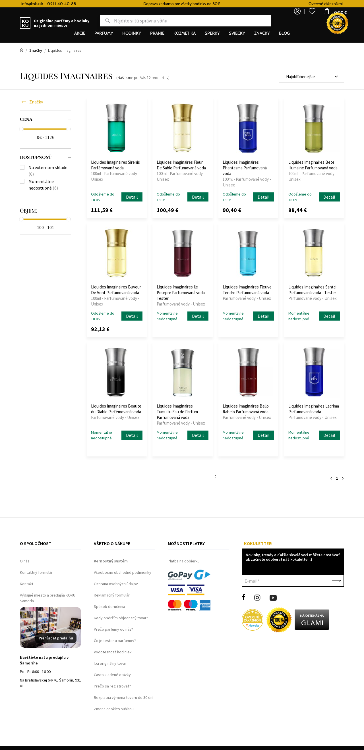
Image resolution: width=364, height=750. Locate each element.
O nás (25, 561)
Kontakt (26, 583)
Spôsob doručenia (109, 606)
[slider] (21, 129)
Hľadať (86, 21)
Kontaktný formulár (36, 572)
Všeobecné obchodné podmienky (122, 572)
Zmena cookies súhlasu (114, 708)
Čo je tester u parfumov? (115, 640)
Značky (36, 102)
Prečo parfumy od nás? (113, 629)
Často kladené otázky (112, 674)
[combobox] (311, 76)
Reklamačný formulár (112, 595)
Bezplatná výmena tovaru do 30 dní (123, 697)
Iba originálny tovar (110, 663)
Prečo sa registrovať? (112, 686)
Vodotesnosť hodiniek (113, 652)
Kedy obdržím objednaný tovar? (121, 617)
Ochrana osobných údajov (116, 583)
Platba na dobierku (184, 561)
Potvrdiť (336, 581)
